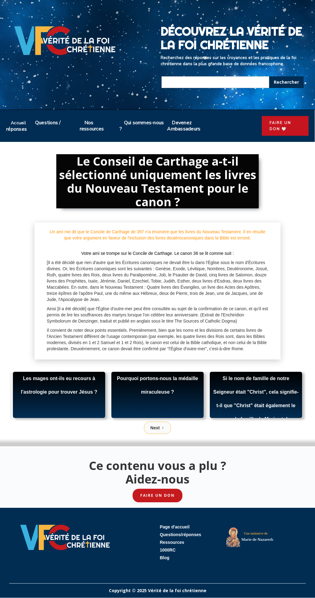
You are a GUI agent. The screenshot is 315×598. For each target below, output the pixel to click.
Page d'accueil (174, 526)
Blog (164, 557)
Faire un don (157, 495)
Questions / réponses (33, 126)
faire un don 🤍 (280, 125)
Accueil (18, 123)
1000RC (167, 550)
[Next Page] (157, 428)
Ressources (172, 542)
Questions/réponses (180, 534)
